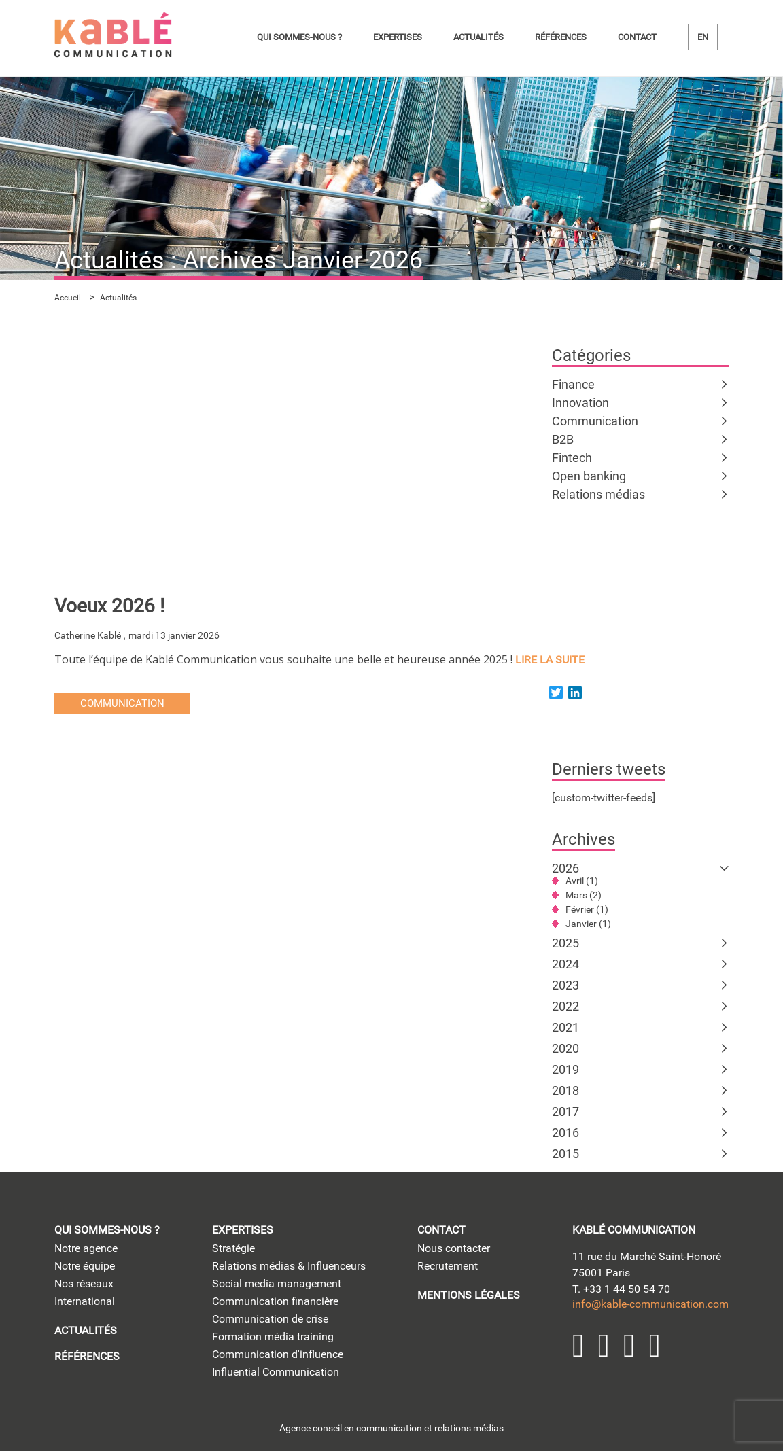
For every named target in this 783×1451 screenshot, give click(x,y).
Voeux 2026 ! (109, 606)
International (84, 1301)
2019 (565, 1069)
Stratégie (233, 1248)
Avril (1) (582, 880)
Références (561, 37)
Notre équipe (84, 1265)
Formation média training (273, 1336)
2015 (565, 1154)
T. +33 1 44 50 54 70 (621, 1288)
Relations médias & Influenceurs (289, 1265)
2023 (565, 985)
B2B (563, 439)
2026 (565, 868)
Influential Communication (275, 1371)
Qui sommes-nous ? (299, 37)
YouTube (629, 1345)
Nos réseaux (84, 1283)
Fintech (572, 458)
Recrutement (447, 1265)
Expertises (397, 37)
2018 (565, 1090)
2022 (565, 1006)
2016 (565, 1132)
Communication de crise (270, 1318)
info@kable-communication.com (650, 1303)
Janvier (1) (588, 923)
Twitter (604, 1345)
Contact (637, 37)
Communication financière (275, 1301)
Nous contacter (453, 1248)
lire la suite (550, 659)
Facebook (655, 1345)
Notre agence (86, 1248)
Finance (573, 384)
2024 (565, 964)
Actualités (478, 37)
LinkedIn (578, 1345)
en (702, 37)
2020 (565, 1048)
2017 (565, 1111)
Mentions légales (468, 1295)
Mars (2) (584, 895)
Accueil (67, 297)
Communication (595, 421)
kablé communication (633, 1229)
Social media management (276, 1283)
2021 (565, 1027)
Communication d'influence (277, 1354)
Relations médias (598, 494)
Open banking (589, 476)
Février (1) (587, 909)
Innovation (580, 403)
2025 (565, 943)
